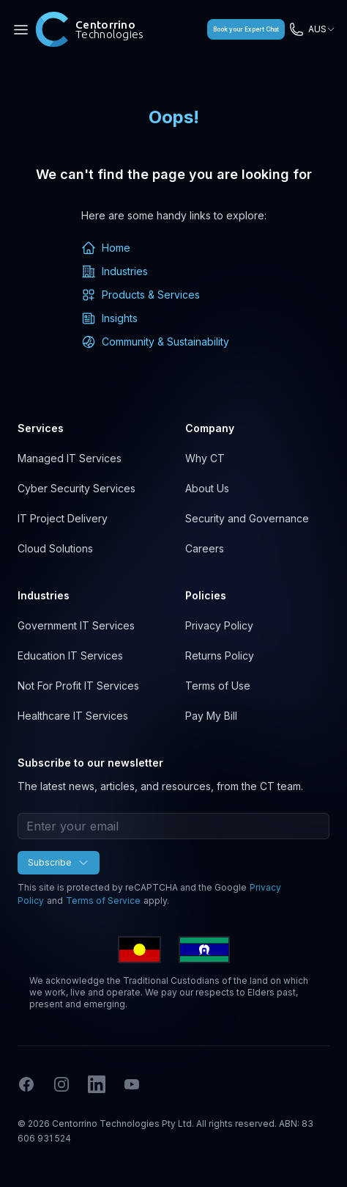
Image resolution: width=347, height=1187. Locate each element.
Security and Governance (247, 518)
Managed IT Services (70, 458)
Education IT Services (70, 655)
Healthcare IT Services (73, 715)
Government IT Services (76, 625)
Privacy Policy (219, 625)
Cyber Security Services (76, 488)
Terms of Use (217, 685)
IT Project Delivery (63, 518)
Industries (114, 271)
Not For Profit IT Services (78, 685)
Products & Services (140, 295)
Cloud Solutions (55, 548)
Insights (109, 318)
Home (105, 248)
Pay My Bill (211, 715)
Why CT (205, 458)
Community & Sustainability (155, 342)
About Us (207, 488)
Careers (204, 548)
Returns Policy (219, 655)
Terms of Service (103, 900)
